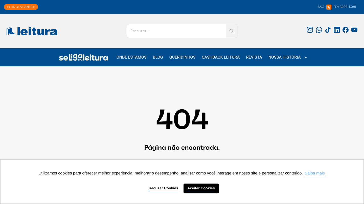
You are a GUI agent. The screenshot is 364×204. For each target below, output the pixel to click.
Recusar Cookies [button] (163, 188)
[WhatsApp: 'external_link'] (319, 31)
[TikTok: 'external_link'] (328, 31)
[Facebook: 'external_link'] (346, 31)
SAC (337, 7)
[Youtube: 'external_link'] (354, 31)
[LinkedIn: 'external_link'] (337, 31)
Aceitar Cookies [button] (201, 188)
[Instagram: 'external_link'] (310, 31)
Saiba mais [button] (315, 173)
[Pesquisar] (176, 31)
